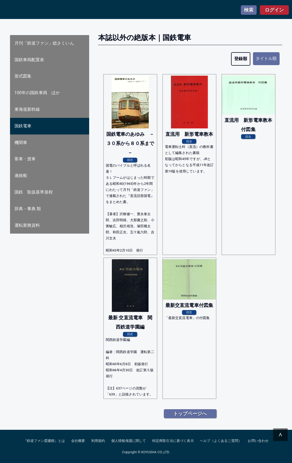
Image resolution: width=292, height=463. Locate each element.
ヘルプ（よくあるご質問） (221, 441)
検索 (248, 10)
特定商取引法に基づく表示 (173, 441)
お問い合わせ (258, 441)
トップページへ (190, 413)
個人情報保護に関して (128, 441)
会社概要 (78, 441)
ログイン (274, 10)
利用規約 (98, 441)
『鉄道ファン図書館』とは (44, 441)
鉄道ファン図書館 (45, 10)
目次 (130, 159)
